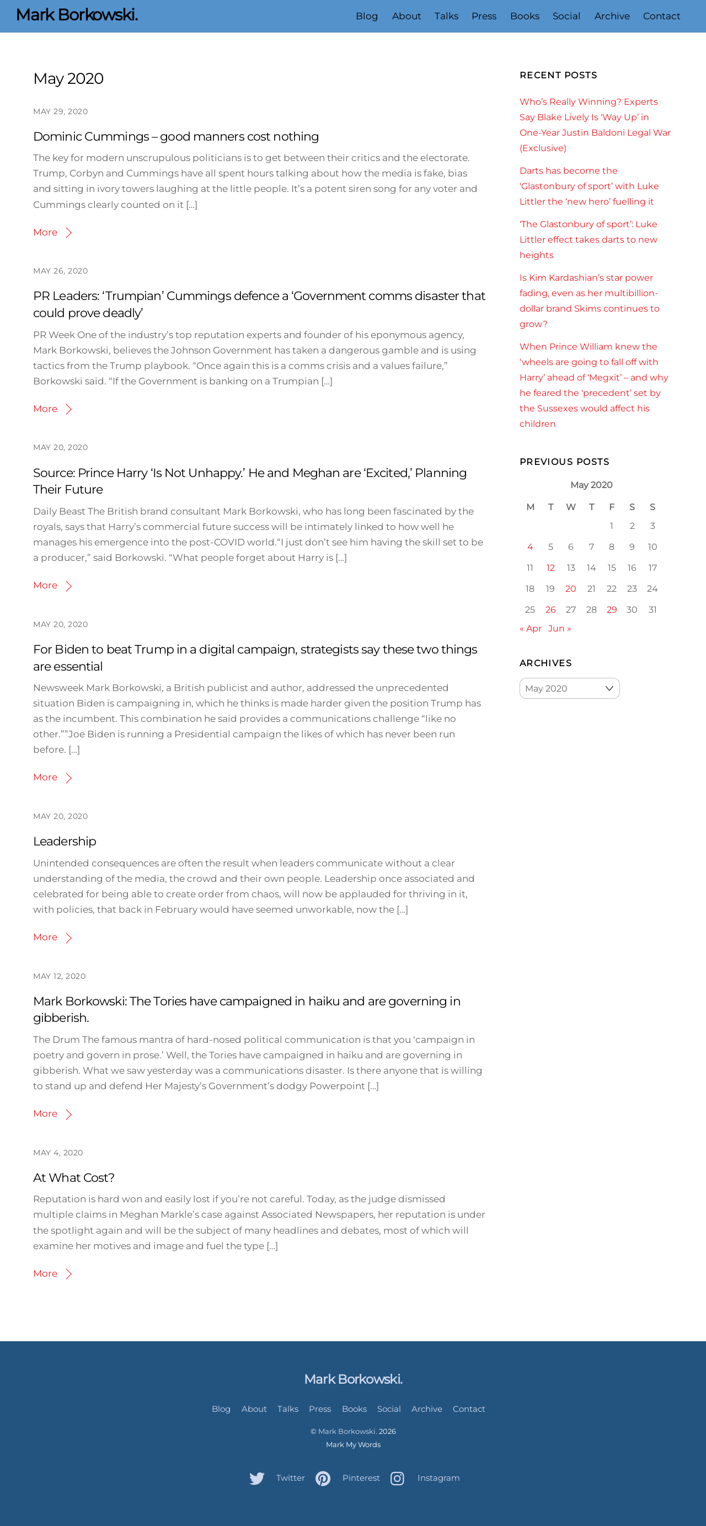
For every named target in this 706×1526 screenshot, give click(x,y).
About (406, 16)
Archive (611, 16)
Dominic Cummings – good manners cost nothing (176, 136)
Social (567, 16)
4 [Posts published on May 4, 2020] (530, 546)
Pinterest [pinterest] (345, 1478)
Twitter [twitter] (274, 1478)
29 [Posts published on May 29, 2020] (612, 609)
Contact (662, 16)
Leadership (64, 841)
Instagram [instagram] (422, 1478)
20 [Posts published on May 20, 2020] (570, 588)
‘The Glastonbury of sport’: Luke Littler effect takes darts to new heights (588, 239)
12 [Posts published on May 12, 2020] (551, 567)
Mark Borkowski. (347, 1431)
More (45, 232)
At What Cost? (74, 1177)
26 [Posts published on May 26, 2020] (550, 609)
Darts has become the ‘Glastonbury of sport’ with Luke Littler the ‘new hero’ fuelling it (589, 186)
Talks (446, 16)
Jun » (559, 628)
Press (484, 16)
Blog (367, 16)
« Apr (531, 628)
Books (524, 16)
